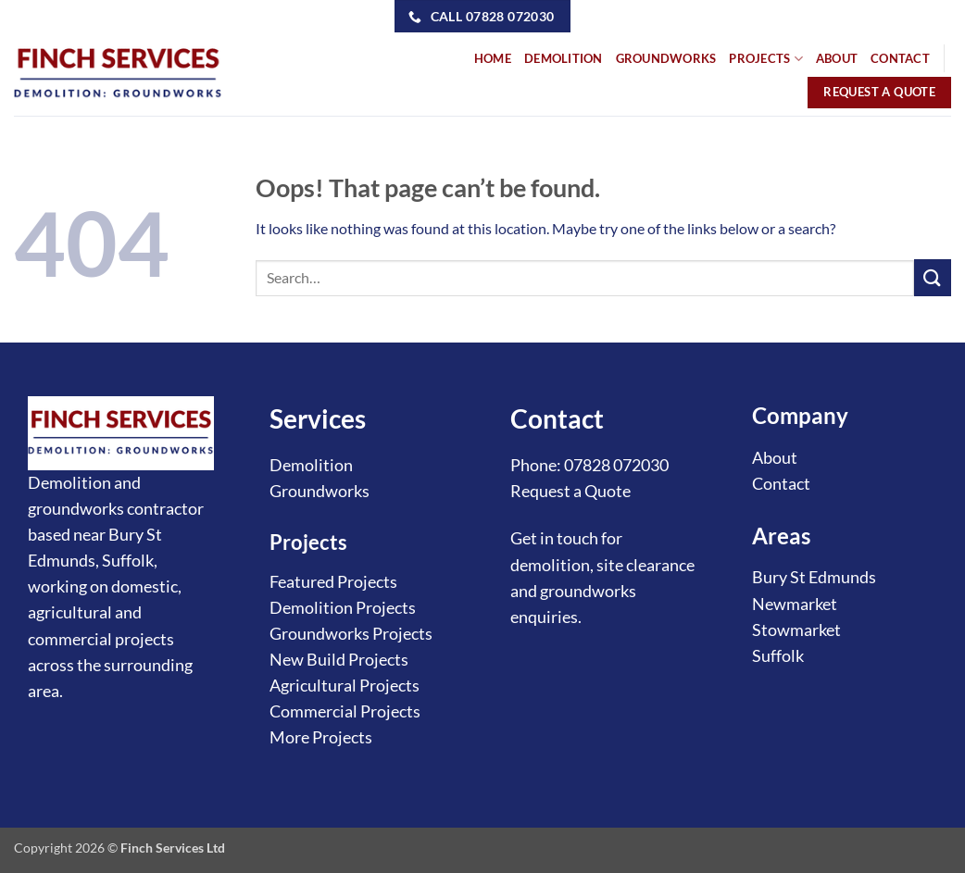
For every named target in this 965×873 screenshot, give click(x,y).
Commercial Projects (344, 711)
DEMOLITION (563, 58)
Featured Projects (333, 582)
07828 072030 (616, 465)
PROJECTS (766, 59)
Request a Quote (570, 491)
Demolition (311, 465)
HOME (492, 58)
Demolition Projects (342, 607)
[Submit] (932, 277)
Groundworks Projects (350, 633)
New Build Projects (338, 659)
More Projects (320, 737)
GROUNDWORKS (666, 58)
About (774, 458)
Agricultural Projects (344, 685)
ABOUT (837, 58)
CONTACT (900, 58)
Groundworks (319, 491)
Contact (781, 483)
